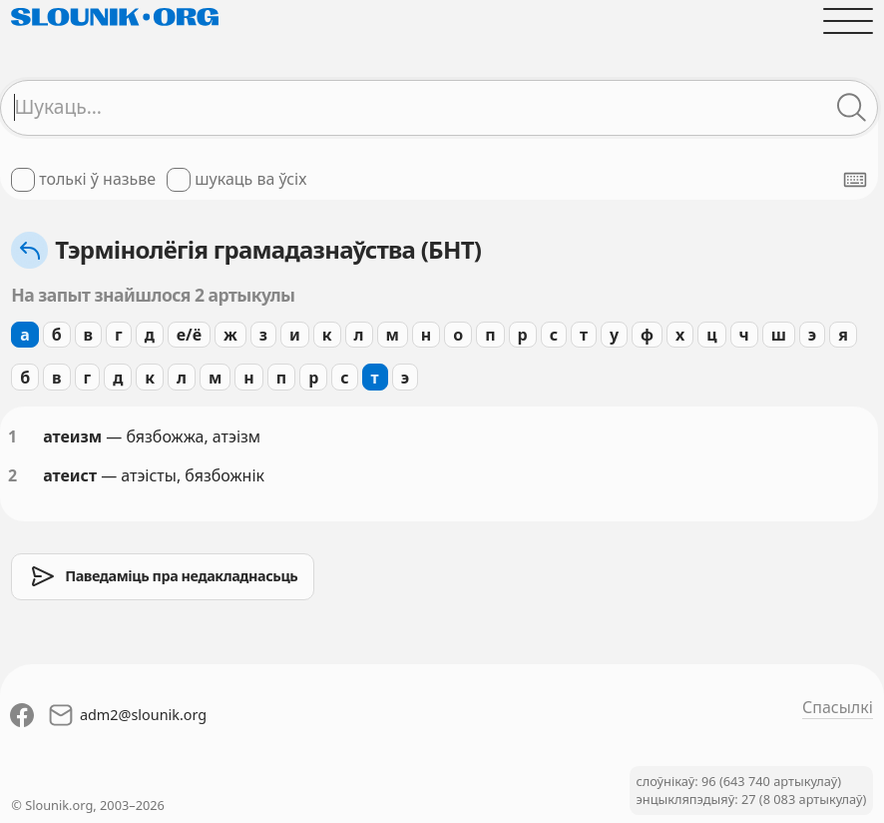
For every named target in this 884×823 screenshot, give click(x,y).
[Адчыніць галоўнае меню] (848, 21)
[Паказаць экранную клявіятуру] (855, 180)
